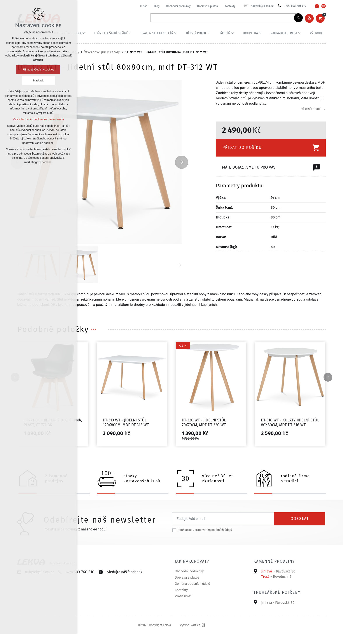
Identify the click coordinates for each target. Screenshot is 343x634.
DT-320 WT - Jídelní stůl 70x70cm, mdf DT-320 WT (204, 422)
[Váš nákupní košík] (320, 18)
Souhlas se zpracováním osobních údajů (205, 530)
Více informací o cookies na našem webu (38, 119)
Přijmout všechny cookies (38, 69)
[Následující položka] (181, 162)
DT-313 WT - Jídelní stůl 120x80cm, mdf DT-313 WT (126, 422)
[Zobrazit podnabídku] (83, 33)
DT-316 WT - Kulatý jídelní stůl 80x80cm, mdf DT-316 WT (290, 422)
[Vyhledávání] (298, 17)
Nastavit (38, 80)
